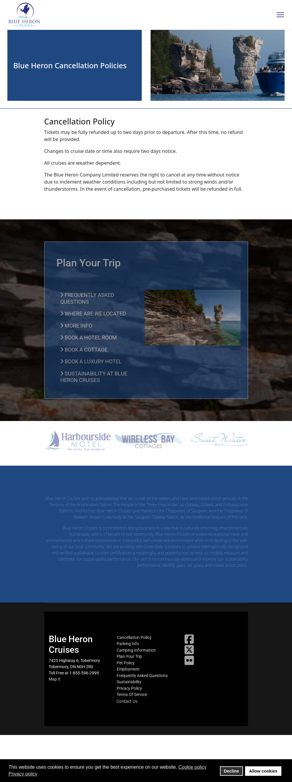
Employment (128, 669)
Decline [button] (231, 771)
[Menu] (280, 15)
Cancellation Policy (134, 637)
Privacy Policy (129, 688)
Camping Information (136, 650)
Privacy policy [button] (23, 773)
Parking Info (128, 643)
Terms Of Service (132, 694)
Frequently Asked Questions (142, 675)
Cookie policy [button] (192, 767)
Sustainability (129, 681)
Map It (55, 679)
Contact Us (127, 701)
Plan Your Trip (129, 656)
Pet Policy (126, 662)
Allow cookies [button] (263, 771)
